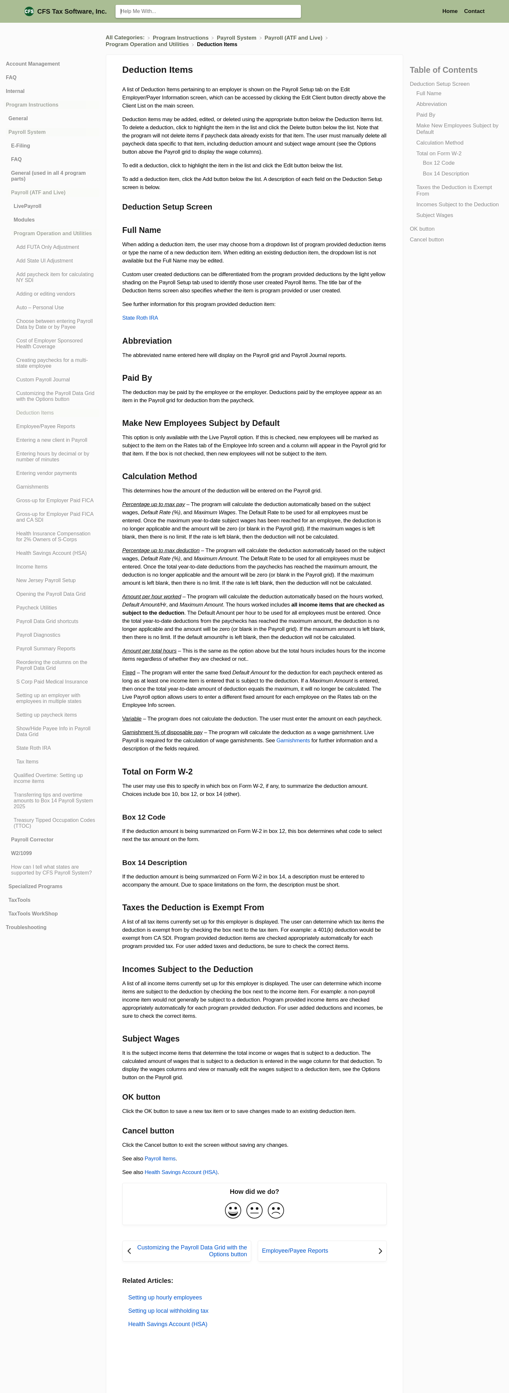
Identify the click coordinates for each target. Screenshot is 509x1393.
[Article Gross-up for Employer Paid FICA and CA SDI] (51, 517)
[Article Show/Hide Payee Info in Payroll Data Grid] (51, 731)
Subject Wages (434, 215)
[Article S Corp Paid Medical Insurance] (51, 682)
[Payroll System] (237, 37)
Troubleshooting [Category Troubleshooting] (26, 927)
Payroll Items (160, 1159)
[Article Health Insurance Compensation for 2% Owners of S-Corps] (51, 537)
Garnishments (293, 740)
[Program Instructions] (181, 37)
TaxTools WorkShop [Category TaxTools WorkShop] (33, 913)
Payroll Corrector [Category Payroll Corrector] (32, 839)
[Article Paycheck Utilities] (51, 608)
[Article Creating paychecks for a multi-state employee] (51, 363)
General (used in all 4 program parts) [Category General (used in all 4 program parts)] (48, 176)
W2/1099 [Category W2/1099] (21, 853)
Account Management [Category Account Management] (33, 64)
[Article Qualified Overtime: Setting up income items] (51, 778)
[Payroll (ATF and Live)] (294, 37)
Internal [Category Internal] (15, 91)
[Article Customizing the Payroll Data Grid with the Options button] (51, 396)
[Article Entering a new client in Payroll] (51, 440)
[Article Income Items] (51, 567)
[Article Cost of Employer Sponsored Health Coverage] (51, 344)
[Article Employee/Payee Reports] (51, 426)
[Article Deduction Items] (51, 413)
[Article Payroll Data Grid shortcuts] (51, 621)
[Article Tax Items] (51, 762)
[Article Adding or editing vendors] (51, 294)
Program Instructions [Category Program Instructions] (32, 105)
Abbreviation (431, 104)
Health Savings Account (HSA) (181, 1172)
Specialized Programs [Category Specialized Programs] (35, 886)
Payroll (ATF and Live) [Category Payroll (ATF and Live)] (38, 192)
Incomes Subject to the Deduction (457, 204)
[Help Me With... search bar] (208, 11)
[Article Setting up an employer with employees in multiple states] (51, 698)
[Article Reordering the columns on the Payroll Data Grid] (51, 665)
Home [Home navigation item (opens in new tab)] (450, 11)
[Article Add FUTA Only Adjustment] (51, 247)
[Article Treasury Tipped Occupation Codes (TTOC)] (51, 823)
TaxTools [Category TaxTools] (19, 900)
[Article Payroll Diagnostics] (51, 635)
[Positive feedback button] (233, 1211)
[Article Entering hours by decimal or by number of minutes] (51, 457)
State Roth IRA (140, 318)
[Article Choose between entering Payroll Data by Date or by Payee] (51, 324)
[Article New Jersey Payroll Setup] (51, 580)
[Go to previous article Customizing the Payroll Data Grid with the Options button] (186, 1251)
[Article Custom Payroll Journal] (51, 380)
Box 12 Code (438, 163)
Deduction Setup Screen (439, 84)
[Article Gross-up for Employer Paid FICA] (51, 500)
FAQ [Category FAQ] (11, 77)
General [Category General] (18, 118)
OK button (422, 229)
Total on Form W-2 (439, 153)
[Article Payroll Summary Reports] (51, 649)
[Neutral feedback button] (254, 1211)
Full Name (428, 93)
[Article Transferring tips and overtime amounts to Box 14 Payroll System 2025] (51, 801)
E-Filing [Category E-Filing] (20, 145)
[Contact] (474, 11)
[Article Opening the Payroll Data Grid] (51, 594)
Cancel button (427, 239)
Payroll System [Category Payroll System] (27, 132)
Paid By (425, 115)
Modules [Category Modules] (24, 220)
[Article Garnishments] (51, 487)
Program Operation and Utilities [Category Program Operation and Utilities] (53, 233)
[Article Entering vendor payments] (51, 473)
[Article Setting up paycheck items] (51, 715)
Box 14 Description (446, 174)
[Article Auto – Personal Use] (51, 307)
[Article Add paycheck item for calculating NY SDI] (51, 277)
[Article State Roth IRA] (51, 748)
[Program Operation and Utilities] (148, 44)
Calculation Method (440, 143)
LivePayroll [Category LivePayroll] (27, 206)
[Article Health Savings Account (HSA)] (51, 553)
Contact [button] (474, 11)
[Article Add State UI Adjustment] (51, 261)
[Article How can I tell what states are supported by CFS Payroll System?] (51, 870)
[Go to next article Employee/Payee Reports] (322, 1251)
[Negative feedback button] (276, 1211)
